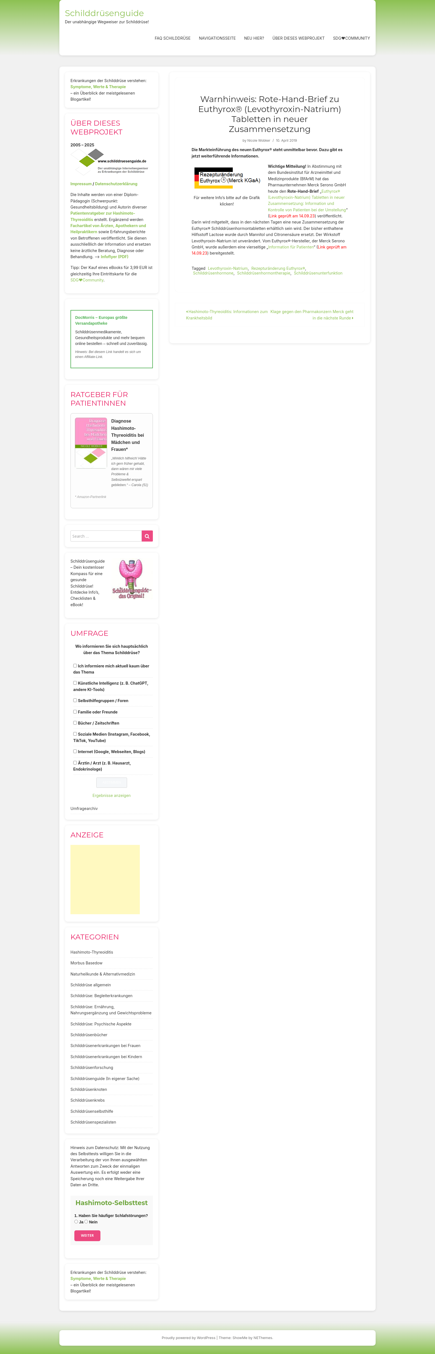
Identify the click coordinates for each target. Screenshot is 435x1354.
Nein (90, 1222)
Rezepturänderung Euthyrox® (278, 268)
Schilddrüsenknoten (88, 1089)
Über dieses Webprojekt (298, 38)
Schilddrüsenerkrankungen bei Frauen (105, 1045)
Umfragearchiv (84, 808)
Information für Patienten (291, 247)
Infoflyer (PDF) (115, 256)
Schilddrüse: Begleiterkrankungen (101, 995)
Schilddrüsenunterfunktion (318, 273)
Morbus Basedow (86, 963)
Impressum (81, 183)
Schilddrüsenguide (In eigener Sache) (105, 1078)
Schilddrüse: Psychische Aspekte (100, 1024)
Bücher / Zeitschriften (98, 723)
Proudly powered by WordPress (189, 1337)
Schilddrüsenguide (104, 13)
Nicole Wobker (258, 140)
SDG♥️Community (86, 280)
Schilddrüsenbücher (88, 1034)
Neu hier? (254, 38)
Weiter (87, 1235)
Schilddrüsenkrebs (87, 1100)
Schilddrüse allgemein (90, 984)
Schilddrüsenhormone (213, 273)
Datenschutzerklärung (116, 183)
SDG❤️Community (351, 38)
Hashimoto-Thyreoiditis (91, 952)
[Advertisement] (105, 879)
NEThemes (263, 1337)
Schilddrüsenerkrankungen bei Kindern (106, 1056)
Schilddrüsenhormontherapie (263, 273)
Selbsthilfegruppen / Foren (103, 700)
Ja (78, 1222)
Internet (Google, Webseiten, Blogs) (111, 751)
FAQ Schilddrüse (173, 38)
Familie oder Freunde (98, 712)
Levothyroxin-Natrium (228, 268)
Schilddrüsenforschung (91, 1067)
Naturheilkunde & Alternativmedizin (102, 974)
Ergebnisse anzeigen (112, 795)
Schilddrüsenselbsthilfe (91, 1111)
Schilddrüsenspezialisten (93, 1122)
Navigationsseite (217, 38)
